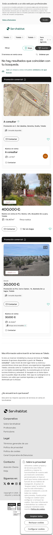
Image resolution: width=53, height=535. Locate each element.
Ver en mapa (28, 229)
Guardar (45, 48)
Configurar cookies (36, 529)
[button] (5, 189)
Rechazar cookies (36, 522)
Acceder (45, 20)
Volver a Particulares (9, 20)
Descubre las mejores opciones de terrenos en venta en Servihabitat (23, 399)
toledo (7, 37)
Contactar (12, 139)
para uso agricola (44, 39)
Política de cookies (38, 509)
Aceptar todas (36, 516)
